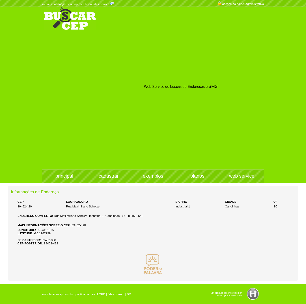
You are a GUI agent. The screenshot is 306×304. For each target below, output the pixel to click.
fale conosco (101, 4)
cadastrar (109, 176)
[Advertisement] (70, 100)
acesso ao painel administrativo (243, 4)
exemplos (153, 176)
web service (241, 176)
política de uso (85, 294)
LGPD (101, 294)
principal (64, 176)
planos (197, 176)
